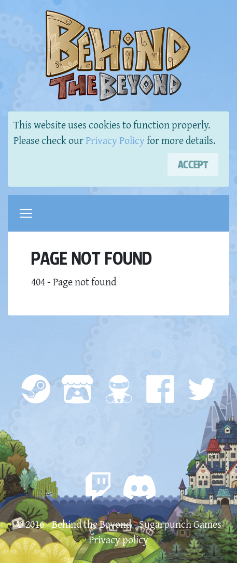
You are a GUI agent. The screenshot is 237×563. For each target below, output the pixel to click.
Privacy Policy (115, 140)
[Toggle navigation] (26, 213)
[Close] (193, 164)
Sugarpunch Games (180, 523)
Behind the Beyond (91, 523)
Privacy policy (118, 539)
